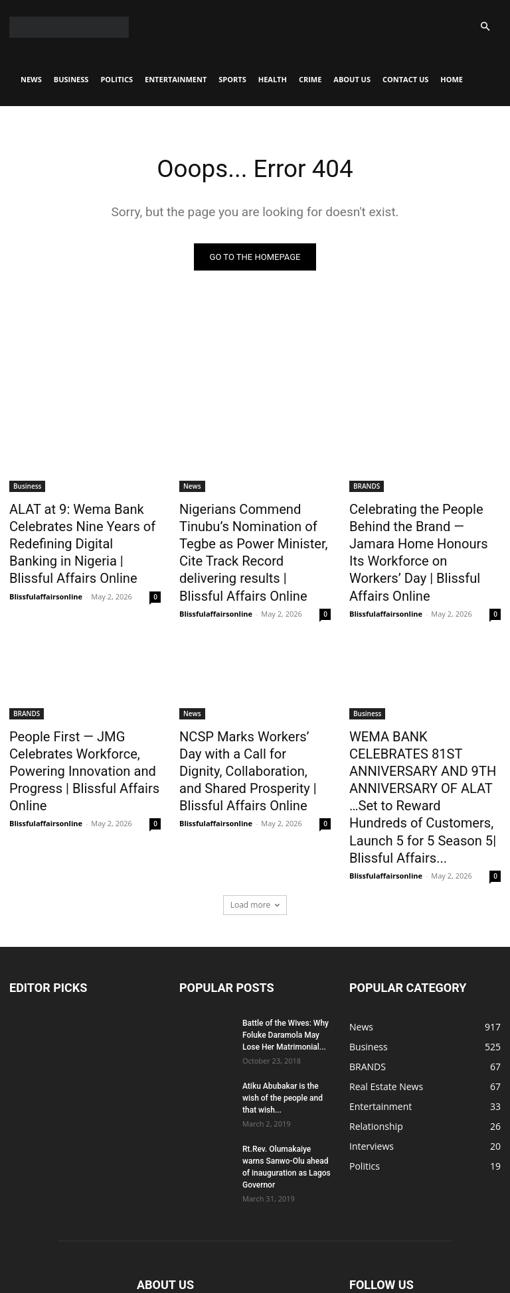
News (31, 79)
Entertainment (176, 79)
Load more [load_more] (255, 824)
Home (451, 79)
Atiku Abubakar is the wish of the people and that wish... (282, 1017)
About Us (352, 79)
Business (71, 79)
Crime (310, 79)
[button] (485, 27)
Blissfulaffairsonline (45, 584)
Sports (232, 79)
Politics (116, 79)
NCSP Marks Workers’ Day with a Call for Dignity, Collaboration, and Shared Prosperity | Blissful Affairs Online (245, 734)
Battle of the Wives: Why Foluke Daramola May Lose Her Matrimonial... (285, 954)
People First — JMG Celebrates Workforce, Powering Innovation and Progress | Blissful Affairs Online (72, 734)
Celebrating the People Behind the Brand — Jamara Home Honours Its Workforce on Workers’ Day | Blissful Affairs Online (424, 538)
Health (272, 79)
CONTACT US (405, 79)
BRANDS (366, 486)
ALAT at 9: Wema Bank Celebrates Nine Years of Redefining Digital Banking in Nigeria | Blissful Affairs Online (80, 538)
